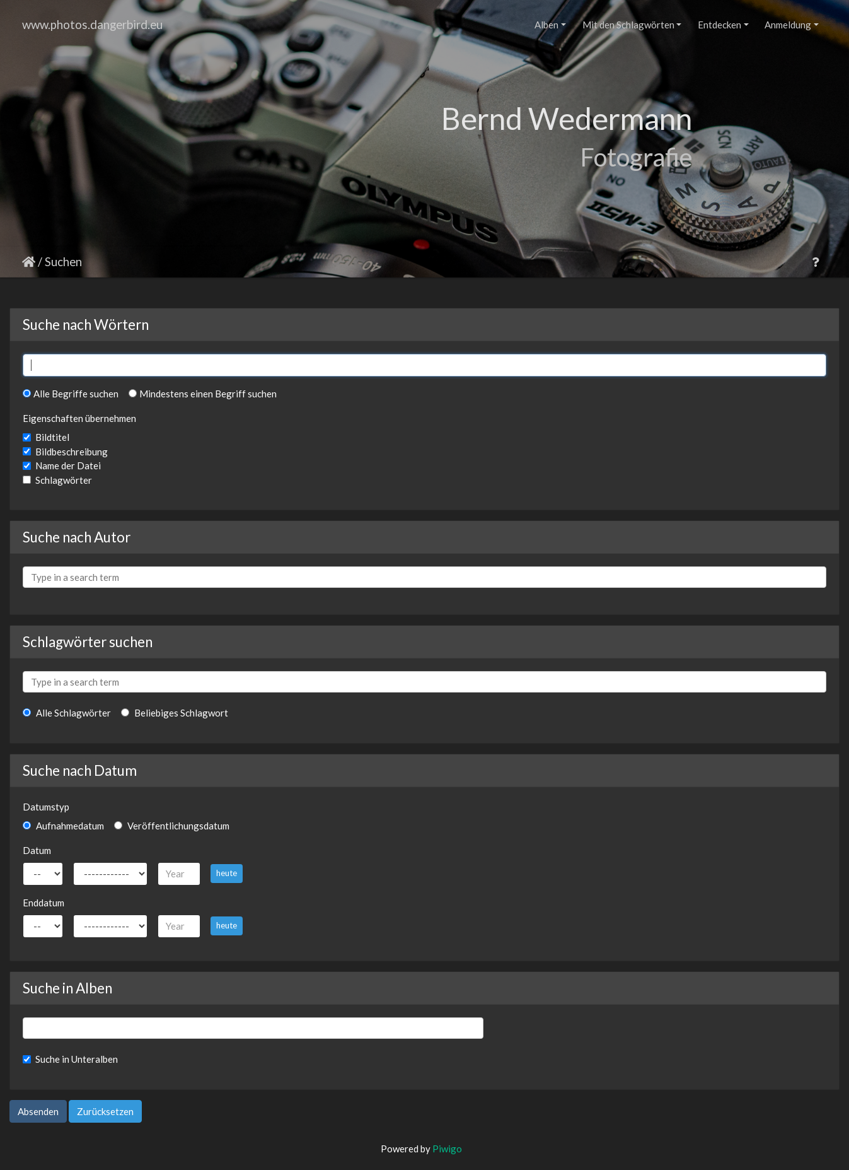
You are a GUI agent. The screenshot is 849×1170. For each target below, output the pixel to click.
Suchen (63, 261)
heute (226, 873)
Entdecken (719, 24)
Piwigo (447, 1148)
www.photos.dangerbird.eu (92, 24)
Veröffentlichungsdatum (171, 825)
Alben (546, 24)
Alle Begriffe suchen (70, 393)
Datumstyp (46, 806)
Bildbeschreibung (71, 451)
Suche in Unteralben (76, 1059)
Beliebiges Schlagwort (174, 712)
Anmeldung (788, 24)
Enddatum (43, 902)
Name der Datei (68, 465)
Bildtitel (52, 437)
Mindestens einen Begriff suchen (203, 393)
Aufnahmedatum (63, 825)
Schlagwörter (63, 480)
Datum (37, 850)
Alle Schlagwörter (67, 712)
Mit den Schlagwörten (628, 24)
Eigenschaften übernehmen (79, 418)
